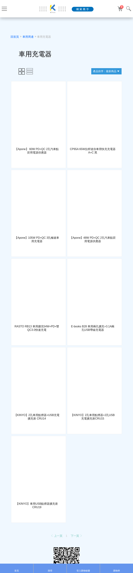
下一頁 (76, 535)
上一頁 (56, 535)
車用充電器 (44, 36)
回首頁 (15, 36)
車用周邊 (28, 36)
